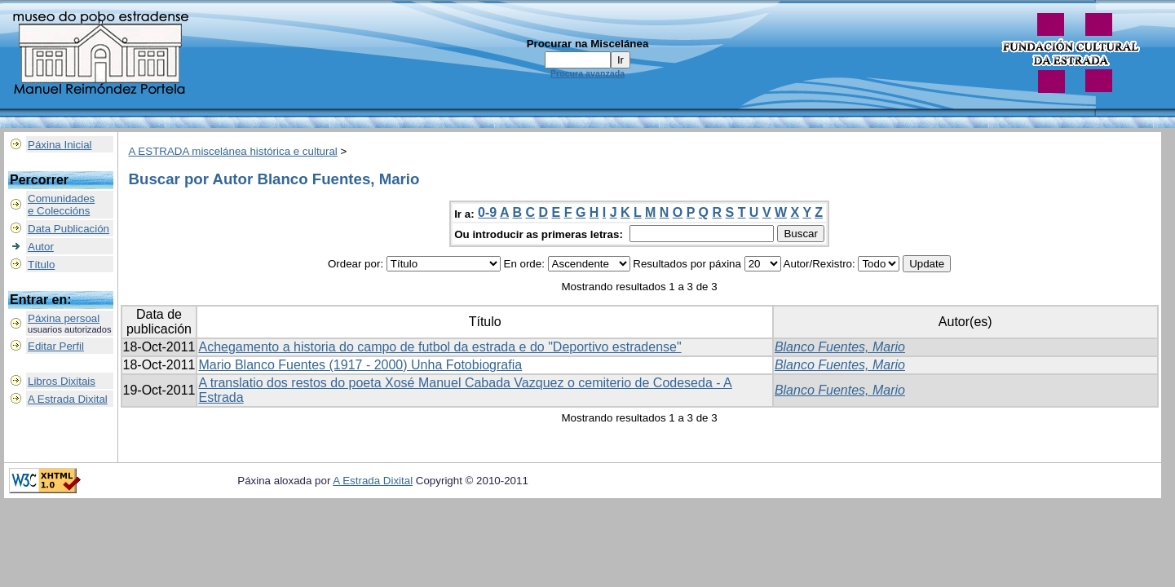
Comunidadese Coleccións (61, 204)
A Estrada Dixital (68, 399)
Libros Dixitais (61, 381)
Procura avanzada (587, 73)
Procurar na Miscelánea (588, 44)
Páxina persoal (63, 318)
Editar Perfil (56, 346)
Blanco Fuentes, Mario (840, 347)
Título (41, 264)
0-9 (487, 212)
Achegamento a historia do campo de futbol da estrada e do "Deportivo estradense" (439, 347)
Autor (41, 247)
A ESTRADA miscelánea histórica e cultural (233, 151)
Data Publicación (68, 229)
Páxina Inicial (60, 145)
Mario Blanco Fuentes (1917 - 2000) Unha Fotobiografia (360, 365)
